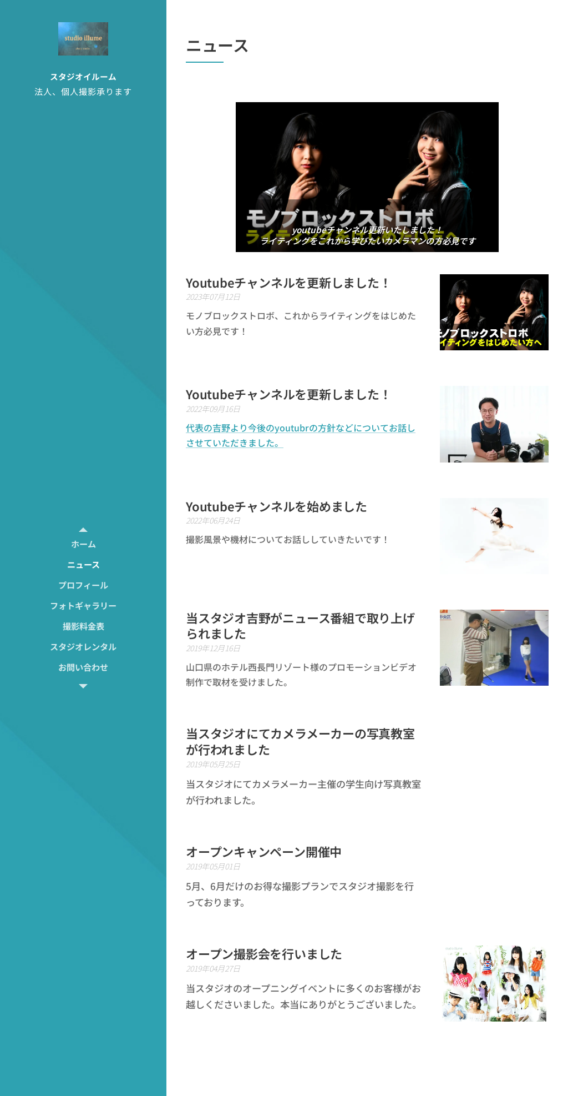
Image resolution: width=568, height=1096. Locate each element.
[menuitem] (83, 543)
